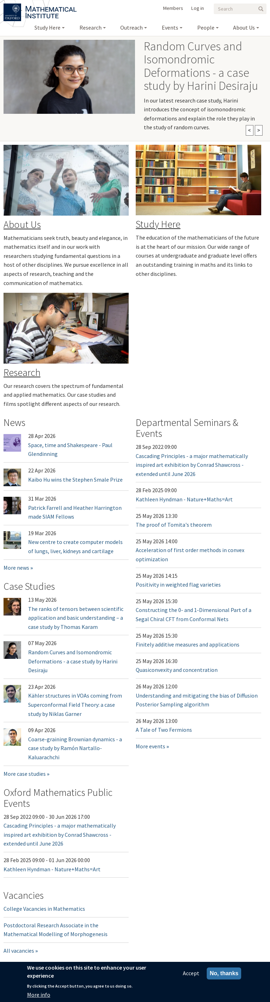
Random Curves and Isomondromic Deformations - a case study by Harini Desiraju (72, 661)
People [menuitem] (205, 27)
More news (16, 567)
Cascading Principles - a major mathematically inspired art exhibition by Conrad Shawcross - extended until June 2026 (192, 464)
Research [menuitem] (90, 27)
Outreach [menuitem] (131, 27)
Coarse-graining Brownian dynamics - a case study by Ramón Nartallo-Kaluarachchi (75, 748)
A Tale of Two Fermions (164, 729)
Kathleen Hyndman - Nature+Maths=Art (184, 499)
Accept (191, 973)
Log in (197, 8)
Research (22, 372)
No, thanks (224, 973)
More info (38, 994)
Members (173, 8)
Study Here (158, 224)
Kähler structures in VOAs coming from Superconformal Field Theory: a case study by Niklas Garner (75, 704)
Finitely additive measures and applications (187, 644)
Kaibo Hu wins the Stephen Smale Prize (75, 479)
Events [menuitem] (170, 27)
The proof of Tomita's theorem (174, 524)
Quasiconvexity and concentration (177, 669)
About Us (22, 224)
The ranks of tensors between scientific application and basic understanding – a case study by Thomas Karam (75, 617)
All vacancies (19, 950)
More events (150, 746)
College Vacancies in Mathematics (44, 908)
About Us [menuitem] (244, 27)
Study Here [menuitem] (47, 27)
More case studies (25, 773)
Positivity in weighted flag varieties (178, 584)
